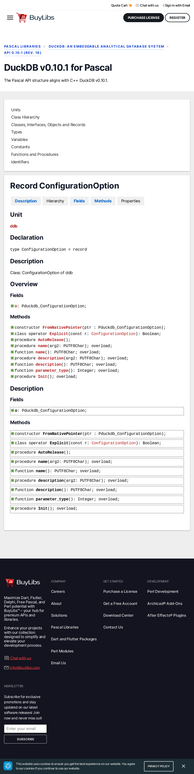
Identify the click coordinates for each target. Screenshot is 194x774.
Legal (163, 752)
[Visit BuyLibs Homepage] (35, 18)
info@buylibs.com (25, 656)
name (42, 343)
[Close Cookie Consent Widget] (183, 766)
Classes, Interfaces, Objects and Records (48, 124)
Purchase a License (120, 580)
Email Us (58, 652)
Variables (19, 139)
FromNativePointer (62, 326)
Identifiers (20, 161)
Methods (102, 200)
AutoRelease (50, 337)
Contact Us (113, 616)
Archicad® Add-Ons (164, 593)
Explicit (59, 332)
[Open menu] (10, 18)
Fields (79, 200)
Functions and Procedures (34, 154)
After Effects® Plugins (166, 604)
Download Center (118, 604)
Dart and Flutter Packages (74, 628)
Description (26, 200)
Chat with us (149, 5)
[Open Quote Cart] (130, 5)
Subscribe (25, 728)
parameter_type (52, 365)
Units (15, 109)
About (56, 593)
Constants (20, 146)
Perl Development (163, 580)
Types (16, 131)
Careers (58, 580)
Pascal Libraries (22, 46)
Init (42, 371)
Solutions (59, 604)
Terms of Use (121, 752)
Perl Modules (62, 640)
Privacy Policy (95, 752)
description (50, 354)
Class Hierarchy (25, 117)
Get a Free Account (120, 593)
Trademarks (145, 752)
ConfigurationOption (113, 332)
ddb (13, 226)
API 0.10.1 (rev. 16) (22, 53)
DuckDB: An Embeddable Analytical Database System (106, 46)
